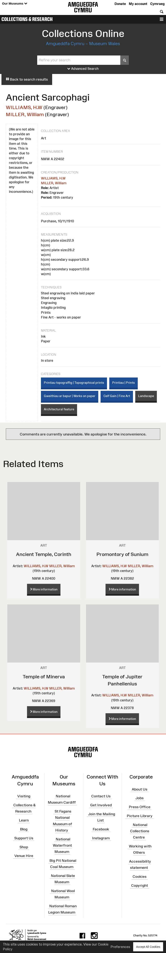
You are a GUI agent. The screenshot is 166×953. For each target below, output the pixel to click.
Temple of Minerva (44, 676)
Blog (23, 829)
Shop (24, 847)
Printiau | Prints (123, 382)
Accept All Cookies (148, 946)
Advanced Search (83, 69)
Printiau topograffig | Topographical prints (74, 382)
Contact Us (101, 796)
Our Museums (14, 4)
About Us (139, 789)
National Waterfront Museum (62, 845)
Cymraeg (157, 4)
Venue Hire (23, 856)
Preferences (120, 947)
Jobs (139, 798)
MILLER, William (25, 114)
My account (138, 4)
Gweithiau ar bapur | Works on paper (69, 396)
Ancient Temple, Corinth (43, 554)
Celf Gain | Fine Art (116, 396)
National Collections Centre (139, 831)
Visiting (23, 796)
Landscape (146, 396)
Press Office (139, 807)
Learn (24, 820)
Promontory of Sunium (122, 554)
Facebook (101, 829)
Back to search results (27, 79)
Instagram (101, 838)
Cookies (139, 876)
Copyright (139, 885)
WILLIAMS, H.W (24, 107)
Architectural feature (59, 409)
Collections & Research (27, 19)
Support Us (23, 838)
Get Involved (101, 805)
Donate (120, 4)
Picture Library (139, 816)
